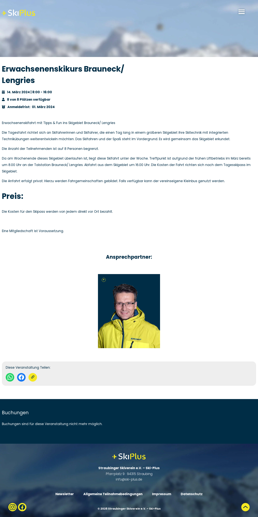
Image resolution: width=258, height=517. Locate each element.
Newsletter (64, 494)
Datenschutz (192, 494)
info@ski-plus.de (129, 479)
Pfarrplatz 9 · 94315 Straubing (129, 474)
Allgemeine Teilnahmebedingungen (113, 494)
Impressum (161, 494)
